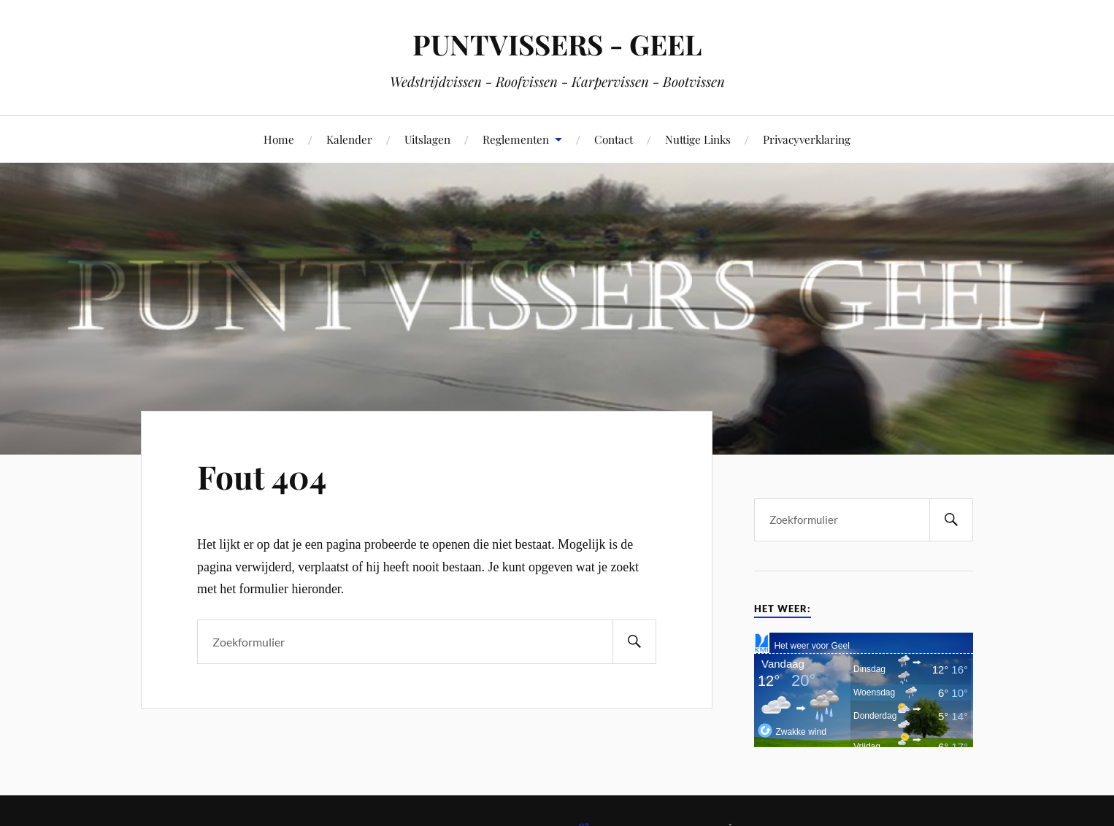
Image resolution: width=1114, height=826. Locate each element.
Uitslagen (427, 139)
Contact (613, 139)
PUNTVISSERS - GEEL (557, 44)
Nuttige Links (698, 139)
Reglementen (516, 139)
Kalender (349, 139)
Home (279, 139)
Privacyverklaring (806, 139)
